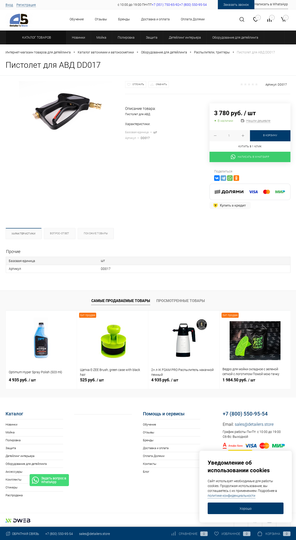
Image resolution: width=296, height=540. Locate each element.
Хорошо (246, 508)
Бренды (124, 19)
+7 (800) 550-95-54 (245, 414)
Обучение (77, 19)
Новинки (11, 424)
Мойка (10, 432)
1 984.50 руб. (238, 380)
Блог (146, 472)
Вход (9, 5)
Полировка (13, 440)
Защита (11, 448)
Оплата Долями (193, 19)
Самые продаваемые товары (120, 301)
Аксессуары (14, 472)
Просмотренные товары (180, 301)
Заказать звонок (236, 4)
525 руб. (92, 380)
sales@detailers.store (254, 424)
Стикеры (12, 487)
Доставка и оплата (155, 19)
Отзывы (101, 19)
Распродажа (14, 495)
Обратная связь (22, 534)
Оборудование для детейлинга (26, 464)
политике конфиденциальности (231, 495)
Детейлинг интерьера (20, 456)
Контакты (149, 464)
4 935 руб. (22, 380)
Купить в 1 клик (250, 146)
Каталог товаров (35, 37)
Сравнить (161, 84)
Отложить (138, 84)
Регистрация (26, 5)
